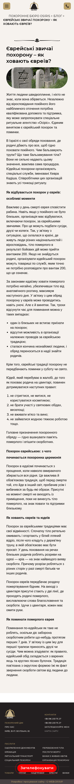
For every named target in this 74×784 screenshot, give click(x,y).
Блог (57, 16)
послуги (10, 744)
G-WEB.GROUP (54, 781)
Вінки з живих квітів (54, 756)
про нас (9, 727)
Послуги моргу (51, 752)
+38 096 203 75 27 (53, 719)
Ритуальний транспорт (19, 756)
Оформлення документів (20, 748)
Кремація (10, 752)
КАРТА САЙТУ (51, 731)
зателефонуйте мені (57, 727)
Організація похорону (55, 760)
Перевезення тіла (53, 748)
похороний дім (14, 723)
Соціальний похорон (17, 760)
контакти (50, 714)
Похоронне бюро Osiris (29, 16)
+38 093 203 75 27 (53, 723)
